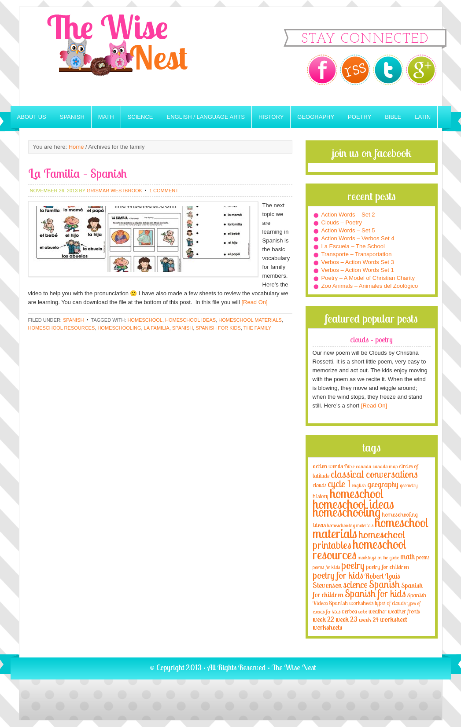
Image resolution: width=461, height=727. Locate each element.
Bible (393, 117)
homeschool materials (250, 320)
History (271, 117)
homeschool (144, 320)
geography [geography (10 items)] (382, 484)
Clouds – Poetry (341, 222)
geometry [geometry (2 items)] (408, 485)
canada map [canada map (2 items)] (385, 466)
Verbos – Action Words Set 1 (357, 270)
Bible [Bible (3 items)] (349, 466)
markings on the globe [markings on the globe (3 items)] (378, 557)
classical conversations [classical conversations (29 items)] (374, 474)
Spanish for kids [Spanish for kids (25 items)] (375, 593)
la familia (157, 327)
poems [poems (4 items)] (422, 557)
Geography (315, 117)
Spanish (72, 117)
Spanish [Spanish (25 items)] (384, 584)
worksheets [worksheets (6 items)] (327, 627)
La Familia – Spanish (77, 173)
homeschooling (119, 327)
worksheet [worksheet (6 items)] (393, 619)
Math (106, 117)
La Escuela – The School (353, 246)
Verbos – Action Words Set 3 (357, 262)
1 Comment (163, 190)
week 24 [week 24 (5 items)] (369, 619)
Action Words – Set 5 (348, 230)
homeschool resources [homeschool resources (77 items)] (359, 549)
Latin (423, 117)
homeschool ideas (190, 320)
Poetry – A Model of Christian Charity (368, 278)
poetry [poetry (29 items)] (353, 565)
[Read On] (254, 302)
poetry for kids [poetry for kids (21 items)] (338, 575)
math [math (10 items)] (407, 556)
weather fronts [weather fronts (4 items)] (404, 611)
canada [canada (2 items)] (363, 466)
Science (140, 117)
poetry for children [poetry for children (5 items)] (387, 566)
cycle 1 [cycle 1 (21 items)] (339, 483)
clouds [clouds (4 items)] (319, 484)
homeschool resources (61, 327)
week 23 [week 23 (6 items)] (347, 619)
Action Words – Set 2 (348, 214)
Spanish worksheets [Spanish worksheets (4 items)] (351, 602)
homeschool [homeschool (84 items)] (357, 493)
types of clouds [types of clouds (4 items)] (390, 602)
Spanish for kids (217, 327)
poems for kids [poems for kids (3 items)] (326, 567)
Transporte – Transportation (356, 254)
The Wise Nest (129, 56)
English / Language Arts (206, 117)
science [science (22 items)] (355, 584)
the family (257, 327)
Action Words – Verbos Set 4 (358, 238)
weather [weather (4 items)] (378, 611)
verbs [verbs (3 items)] (362, 611)
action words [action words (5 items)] (328, 466)
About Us (31, 117)
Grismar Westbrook (114, 190)
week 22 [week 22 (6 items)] (323, 619)
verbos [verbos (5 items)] (349, 611)
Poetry (359, 117)
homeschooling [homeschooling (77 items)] (346, 512)
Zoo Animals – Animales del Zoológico (369, 286)
